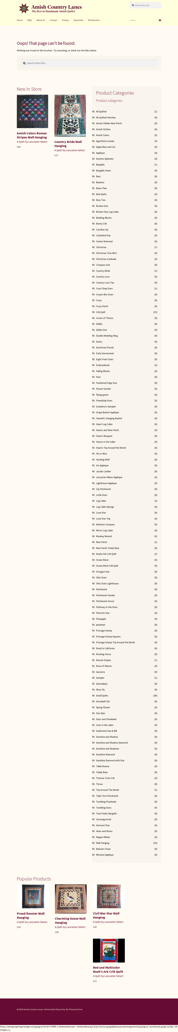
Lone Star (101, 512)
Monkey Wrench (104, 536)
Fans (98, 376)
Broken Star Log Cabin (107, 211)
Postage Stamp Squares (108, 636)
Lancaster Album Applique (109, 477)
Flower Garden (103, 388)
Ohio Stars (101, 577)
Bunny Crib (101, 223)
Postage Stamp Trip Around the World (115, 642)
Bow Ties (101, 200)
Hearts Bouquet (104, 435)
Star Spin (100, 713)
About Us (41, 20)
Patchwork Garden (105, 595)
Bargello (100, 164)
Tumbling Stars (103, 807)
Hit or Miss (101, 453)
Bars (98, 176)
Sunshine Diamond (105, 754)
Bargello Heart (103, 170)
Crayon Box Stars (104, 294)
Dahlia (99, 323)
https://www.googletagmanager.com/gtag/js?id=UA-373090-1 (29, 1026)
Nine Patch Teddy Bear (107, 548)
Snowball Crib (103, 701)
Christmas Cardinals (106, 259)
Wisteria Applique (105, 854)
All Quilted (101, 111)
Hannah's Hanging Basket (109, 418)
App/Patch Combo (105, 141)
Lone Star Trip (103, 518)
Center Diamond (104, 241)
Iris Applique (102, 465)
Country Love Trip (105, 282)
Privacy (65, 20)
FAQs (29, 20)
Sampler (100, 677)
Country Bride (103, 270)
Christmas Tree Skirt (106, 253)
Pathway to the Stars (106, 607)
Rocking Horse (103, 654)
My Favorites (94, 20)
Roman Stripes (103, 660)
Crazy (99, 300)
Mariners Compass (105, 524)
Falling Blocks (103, 371)
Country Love (102, 276)
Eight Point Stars (104, 359)
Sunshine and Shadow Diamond (112, 742)
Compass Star (103, 264)
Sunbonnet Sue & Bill (106, 730)
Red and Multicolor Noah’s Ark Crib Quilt (108, 969)
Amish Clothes (103, 129)
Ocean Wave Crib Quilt (107, 565)
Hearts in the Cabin (105, 441)
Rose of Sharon (104, 666)
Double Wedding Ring (107, 335)
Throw (99, 784)
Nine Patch (101, 542)
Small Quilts (102, 695)
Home (20, 20)
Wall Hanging (102, 842)
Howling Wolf (103, 459)
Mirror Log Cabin (104, 530)
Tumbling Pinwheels (106, 801)
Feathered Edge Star (106, 382)
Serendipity (101, 683)
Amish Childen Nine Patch (109, 123)
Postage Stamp (104, 630)
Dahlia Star (101, 329)
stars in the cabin (104, 725)
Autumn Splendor (105, 158)
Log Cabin (101, 500)
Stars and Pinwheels (106, 719)
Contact (53, 20)
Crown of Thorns (104, 318)
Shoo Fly (100, 689)
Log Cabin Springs (105, 506)
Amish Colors (102, 135)
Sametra (100, 671)
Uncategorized (103, 819)
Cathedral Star (103, 235)
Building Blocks (104, 217)
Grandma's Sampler (106, 406)
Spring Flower (103, 707)
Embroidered (102, 365)
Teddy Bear (102, 772)
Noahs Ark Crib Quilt (106, 553)
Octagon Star (103, 571)
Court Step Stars (104, 288)
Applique (100, 152)
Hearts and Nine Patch (107, 430)
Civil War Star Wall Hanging (106, 915)
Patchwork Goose (105, 601)
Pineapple (101, 618)
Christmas (101, 247)
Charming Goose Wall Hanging (70, 920)
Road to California (105, 648)
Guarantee (78, 20)
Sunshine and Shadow (107, 736)
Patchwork (101, 589)
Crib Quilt (100, 312)
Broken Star (102, 205)
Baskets (100, 182)
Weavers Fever (103, 848)
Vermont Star (103, 825)
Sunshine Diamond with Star (110, 760)
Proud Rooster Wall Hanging (30, 915)
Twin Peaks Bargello (106, 813)
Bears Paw (101, 188)
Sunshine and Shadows (107, 748)
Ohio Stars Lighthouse (107, 583)
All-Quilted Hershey (106, 117)
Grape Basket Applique (107, 412)
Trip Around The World (107, 789)
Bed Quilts (101, 194)
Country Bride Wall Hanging (68, 144)
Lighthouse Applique (106, 483)
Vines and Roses (104, 831)
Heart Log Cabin (104, 424)
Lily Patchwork (103, 489)
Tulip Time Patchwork (107, 795)
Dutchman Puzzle (105, 347)
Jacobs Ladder (103, 471)
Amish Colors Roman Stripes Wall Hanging (32, 135)
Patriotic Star (103, 612)
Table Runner (102, 766)
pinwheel (100, 624)
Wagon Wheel (103, 837)
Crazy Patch (102, 306)
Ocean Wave (102, 559)
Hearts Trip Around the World (111, 447)
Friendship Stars (104, 400)
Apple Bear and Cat (105, 146)
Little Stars (101, 495)
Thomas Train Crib (105, 778)
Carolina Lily (102, 229)
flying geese (102, 394)
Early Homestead (105, 353)
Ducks (99, 341)
